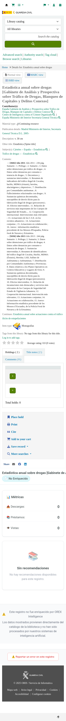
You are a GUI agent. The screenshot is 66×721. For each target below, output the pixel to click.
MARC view (35, 75)
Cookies (54, 701)
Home (5, 67)
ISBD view (12, 80)
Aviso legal (27, 701)
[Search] (33, 44)
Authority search (33, 54)
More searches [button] (18, 465)
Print (12, 436)
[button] (13, 5)
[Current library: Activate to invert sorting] (17, 371)
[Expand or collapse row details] (53, 384)
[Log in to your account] (54, 5)
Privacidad (41, 701)
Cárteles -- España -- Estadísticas (29, 149)
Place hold (15, 428)
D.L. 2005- (24, 133)
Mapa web (12, 701)
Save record (16, 458)
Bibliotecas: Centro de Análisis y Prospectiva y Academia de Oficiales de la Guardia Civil (6, 5)
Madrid (24, 129)
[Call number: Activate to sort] (37, 371)
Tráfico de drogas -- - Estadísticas (18, 153)
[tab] (34, 352)
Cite (11, 443)
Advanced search (12, 54)
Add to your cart (19, 450)
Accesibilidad (22, 705)
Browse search (11, 58)
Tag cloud (50, 54)
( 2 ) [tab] (12, 352)
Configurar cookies (41, 705)
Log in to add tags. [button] (11, 337)
